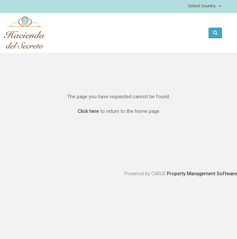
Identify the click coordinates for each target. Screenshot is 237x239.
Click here (88, 111)
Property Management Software (202, 174)
